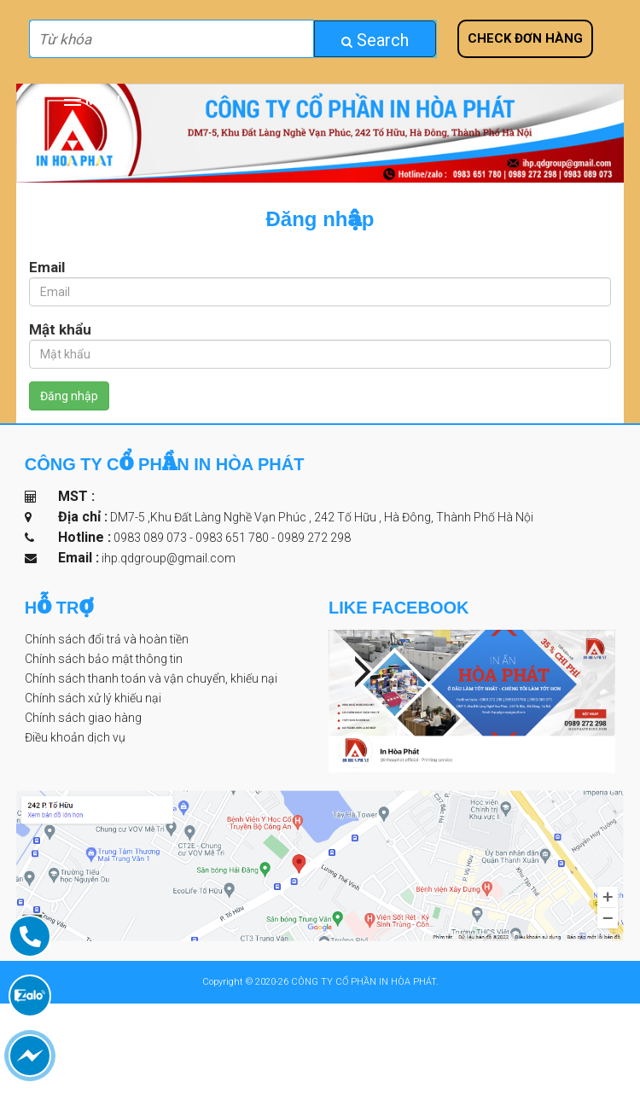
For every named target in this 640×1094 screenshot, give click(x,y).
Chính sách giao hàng (83, 717)
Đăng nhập (69, 396)
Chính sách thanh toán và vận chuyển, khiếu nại (151, 678)
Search (375, 40)
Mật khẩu (60, 329)
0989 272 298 (314, 537)
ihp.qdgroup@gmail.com (169, 558)
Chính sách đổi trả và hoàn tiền (107, 639)
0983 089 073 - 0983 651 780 (192, 537)
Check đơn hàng (525, 38)
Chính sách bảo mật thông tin (104, 659)
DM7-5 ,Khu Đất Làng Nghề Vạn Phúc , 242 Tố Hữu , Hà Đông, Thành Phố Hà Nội (320, 517)
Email (47, 267)
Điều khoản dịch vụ (75, 737)
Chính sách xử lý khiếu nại (93, 698)
